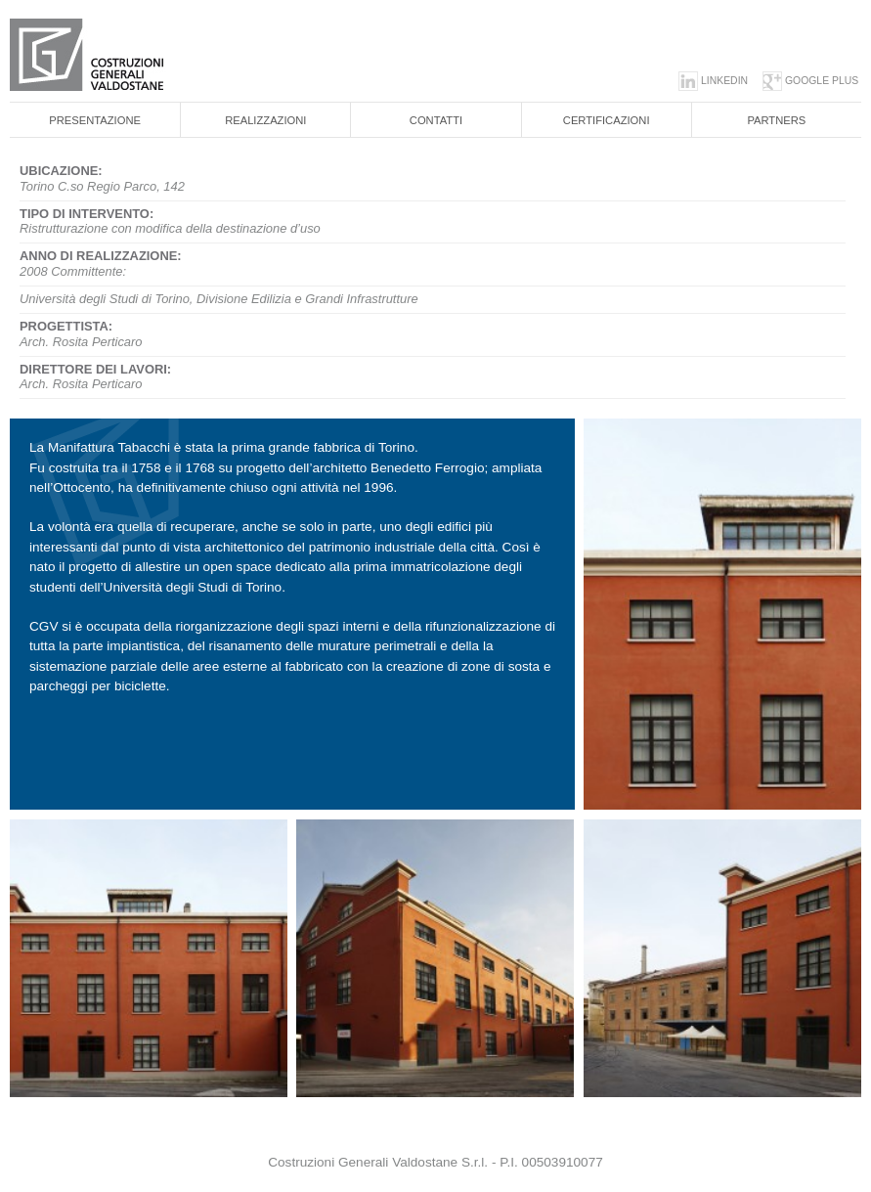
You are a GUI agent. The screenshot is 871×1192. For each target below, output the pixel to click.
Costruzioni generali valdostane (122, 55)
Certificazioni (606, 120)
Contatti (436, 120)
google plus (821, 80)
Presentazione (95, 120)
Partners (776, 120)
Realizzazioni (265, 120)
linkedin (724, 80)
